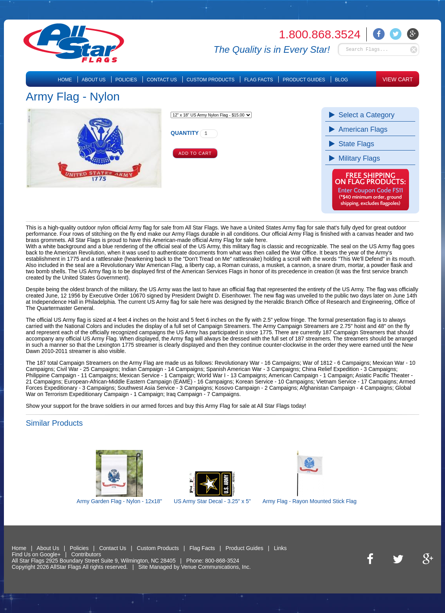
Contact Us (162, 79)
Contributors (86, 554)
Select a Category (365, 115)
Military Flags (357, 158)
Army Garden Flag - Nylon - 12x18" (119, 501)
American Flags (361, 129)
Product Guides (304, 79)
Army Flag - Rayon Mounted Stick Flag (310, 501)
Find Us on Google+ (36, 554)
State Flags (354, 144)
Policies (126, 79)
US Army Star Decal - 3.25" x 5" (212, 501)
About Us (94, 79)
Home (65, 79)
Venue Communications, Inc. (215, 567)
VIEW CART (397, 79)
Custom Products (210, 79)
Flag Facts (258, 79)
